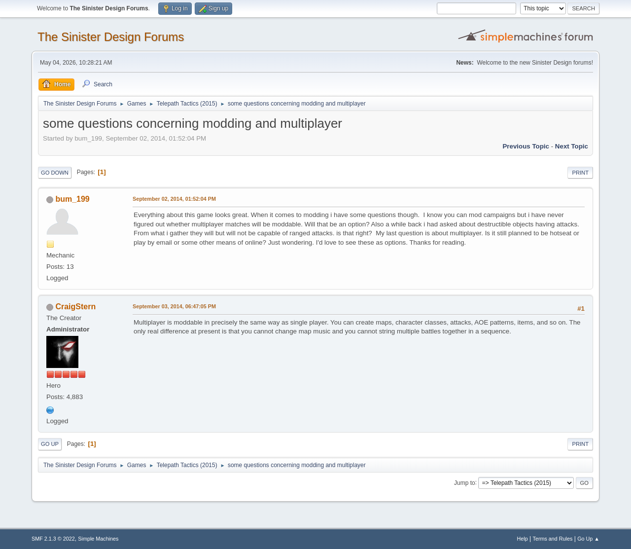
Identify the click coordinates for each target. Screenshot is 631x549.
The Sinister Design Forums (110, 36)
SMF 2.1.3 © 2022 (53, 539)
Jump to (464, 482)
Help (522, 539)
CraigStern (75, 306)
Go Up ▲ (588, 539)
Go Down (55, 173)
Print (580, 173)
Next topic (571, 146)
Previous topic (525, 146)
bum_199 (72, 199)
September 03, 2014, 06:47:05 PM (174, 306)
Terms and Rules (553, 539)
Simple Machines (98, 539)
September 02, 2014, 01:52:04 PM (174, 199)
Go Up (50, 444)
